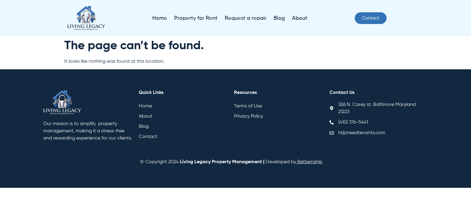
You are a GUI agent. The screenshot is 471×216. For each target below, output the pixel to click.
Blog (279, 18)
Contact (148, 136)
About (299, 18)
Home (159, 18)
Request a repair (245, 18)
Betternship (309, 162)
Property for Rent (195, 18)
